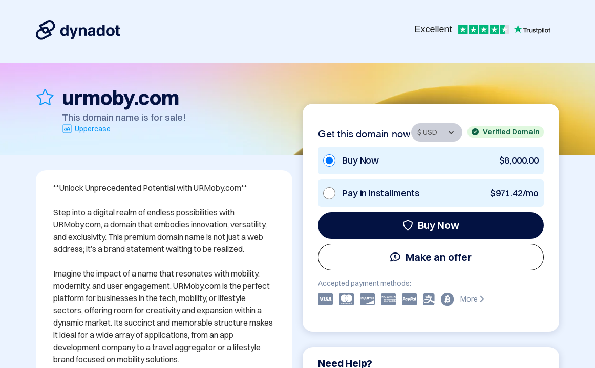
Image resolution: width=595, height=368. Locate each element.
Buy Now (430, 225)
